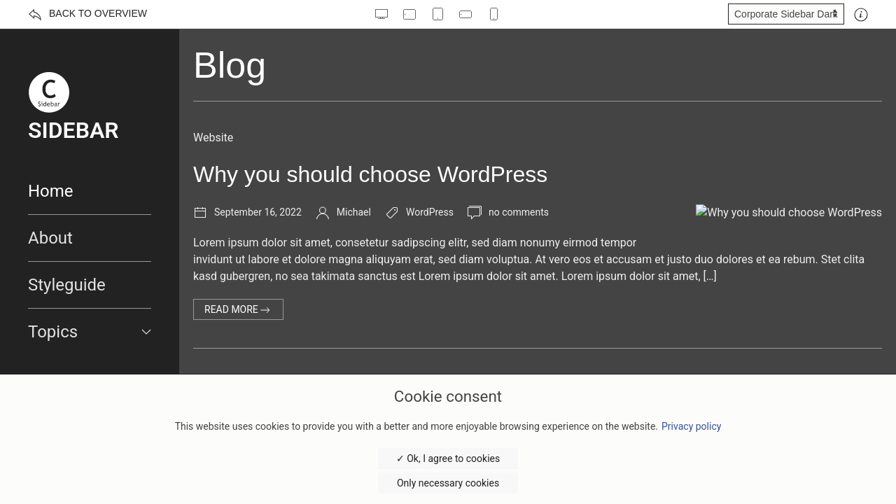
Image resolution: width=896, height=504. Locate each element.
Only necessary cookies (448, 483)
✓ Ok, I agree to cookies (448, 458)
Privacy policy (691, 426)
